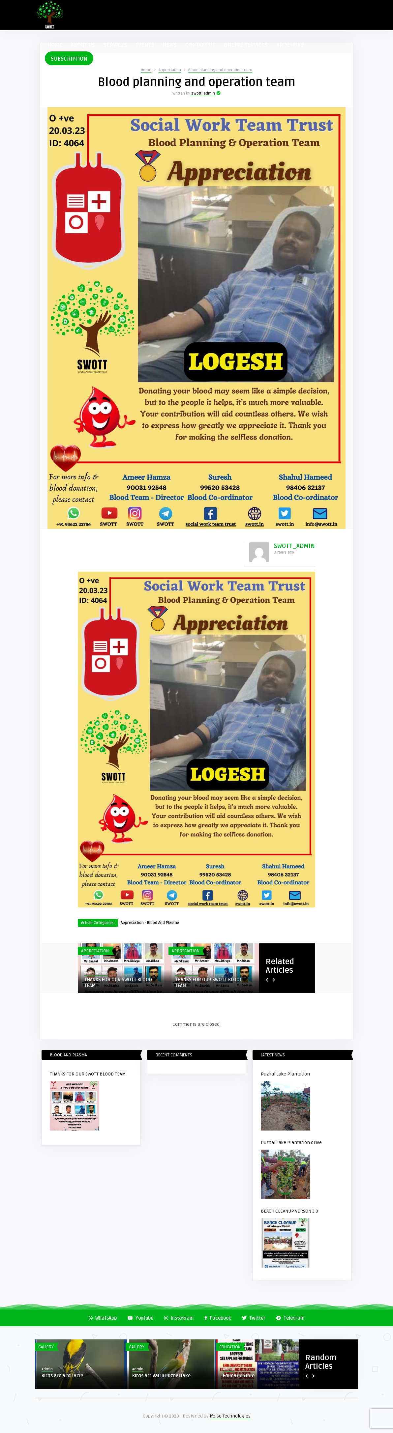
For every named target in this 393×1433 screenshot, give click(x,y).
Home (146, 70)
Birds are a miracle (62, 1376)
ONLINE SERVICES (246, 46)
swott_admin (203, 93)
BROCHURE (290, 45)
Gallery (46, 1347)
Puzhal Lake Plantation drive (291, 1142)
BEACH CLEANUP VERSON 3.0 (289, 1211)
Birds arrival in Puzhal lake (161, 1376)
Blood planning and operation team (220, 70)
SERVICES (115, 46)
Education (230, 1347)
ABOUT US (83, 46)
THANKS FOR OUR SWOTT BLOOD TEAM (118, 983)
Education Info (239, 1376)
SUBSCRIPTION (69, 59)
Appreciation (170, 70)
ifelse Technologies (230, 1416)
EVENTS (145, 45)
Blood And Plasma (163, 922)
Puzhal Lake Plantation (285, 1074)
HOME (54, 45)
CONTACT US (200, 46)
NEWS (170, 46)
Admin (47, 1369)
